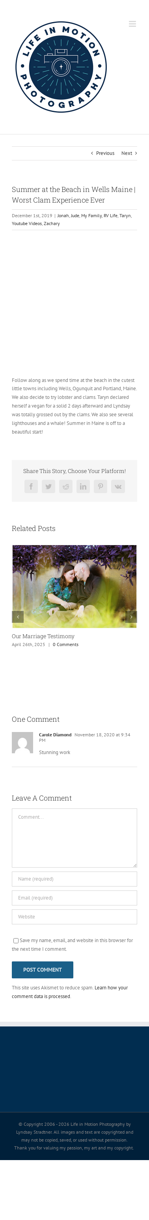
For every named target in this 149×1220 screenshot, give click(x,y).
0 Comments (65, 644)
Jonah (63, 215)
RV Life (110, 215)
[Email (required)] (74, 897)
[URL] (74, 916)
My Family (91, 215)
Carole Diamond (55, 735)
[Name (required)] (74, 879)
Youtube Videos (27, 223)
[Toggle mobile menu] (133, 24)
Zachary (52, 223)
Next (126, 153)
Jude (75, 215)
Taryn (125, 215)
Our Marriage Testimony (43, 636)
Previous (105, 153)
